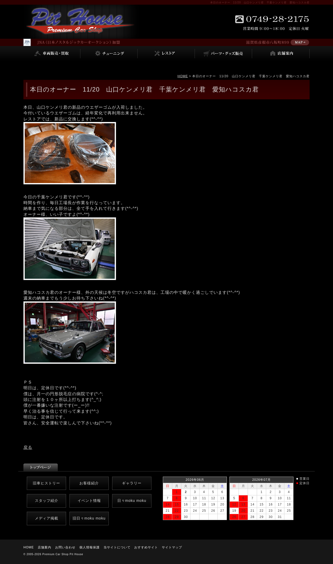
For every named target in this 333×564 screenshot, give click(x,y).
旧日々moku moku (89, 518)
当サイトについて (117, 547)
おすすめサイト (146, 547)
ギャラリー (132, 483)
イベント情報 (89, 500)
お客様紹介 (89, 483)
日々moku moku (131, 500)
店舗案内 (44, 547)
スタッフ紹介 (46, 500)
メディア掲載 (46, 518)
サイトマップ (172, 547)
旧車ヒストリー (46, 483)
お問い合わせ (65, 547)
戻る (27, 447)
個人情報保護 (89, 547)
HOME (182, 76)
